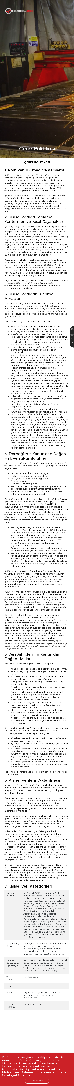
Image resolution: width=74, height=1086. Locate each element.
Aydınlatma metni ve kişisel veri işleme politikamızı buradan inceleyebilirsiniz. (36, 1072)
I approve (37, 1080)
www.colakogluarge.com (48, 226)
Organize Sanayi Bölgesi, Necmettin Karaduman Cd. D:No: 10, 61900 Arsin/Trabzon (41, 995)
